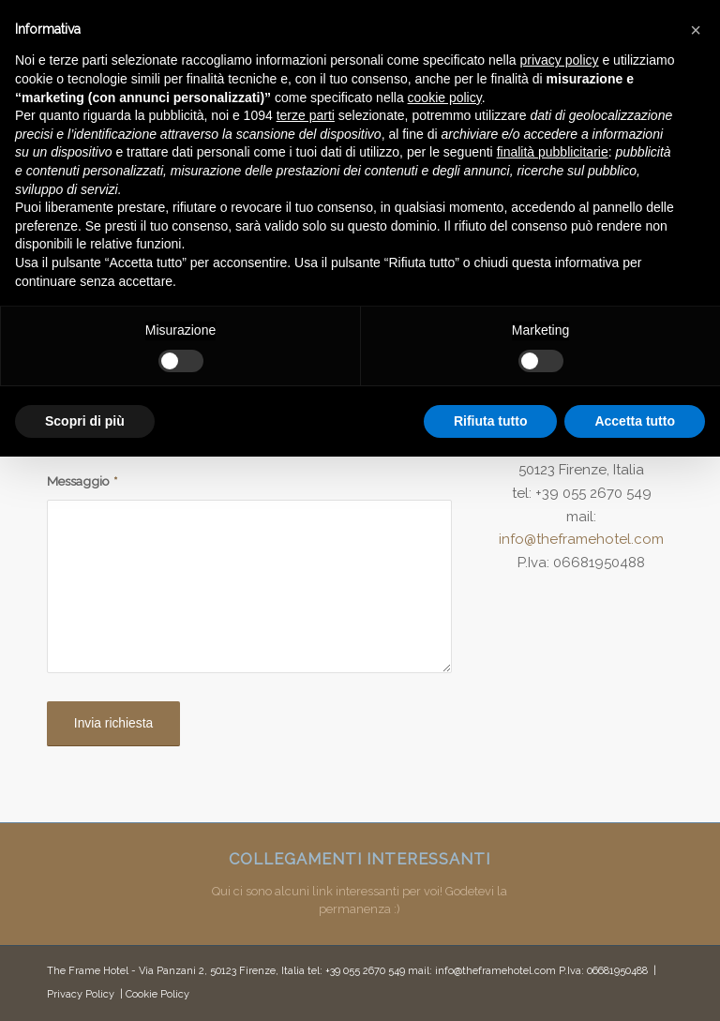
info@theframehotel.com (581, 539)
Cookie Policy (157, 994)
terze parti (306, 115)
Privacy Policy (80, 994)
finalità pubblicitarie (552, 151)
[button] (696, 30)
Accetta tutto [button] (634, 420)
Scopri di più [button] (85, 420)
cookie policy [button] (445, 97)
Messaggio (82, 480)
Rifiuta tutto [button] (491, 420)
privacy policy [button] (559, 60)
